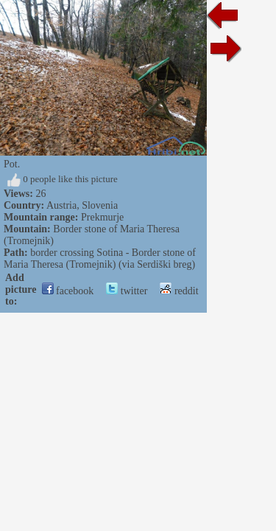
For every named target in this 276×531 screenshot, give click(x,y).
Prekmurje (102, 217)
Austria (61, 205)
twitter (126, 290)
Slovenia (100, 205)
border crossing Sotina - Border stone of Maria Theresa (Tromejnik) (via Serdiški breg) (100, 258)
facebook (68, 290)
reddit (179, 290)
